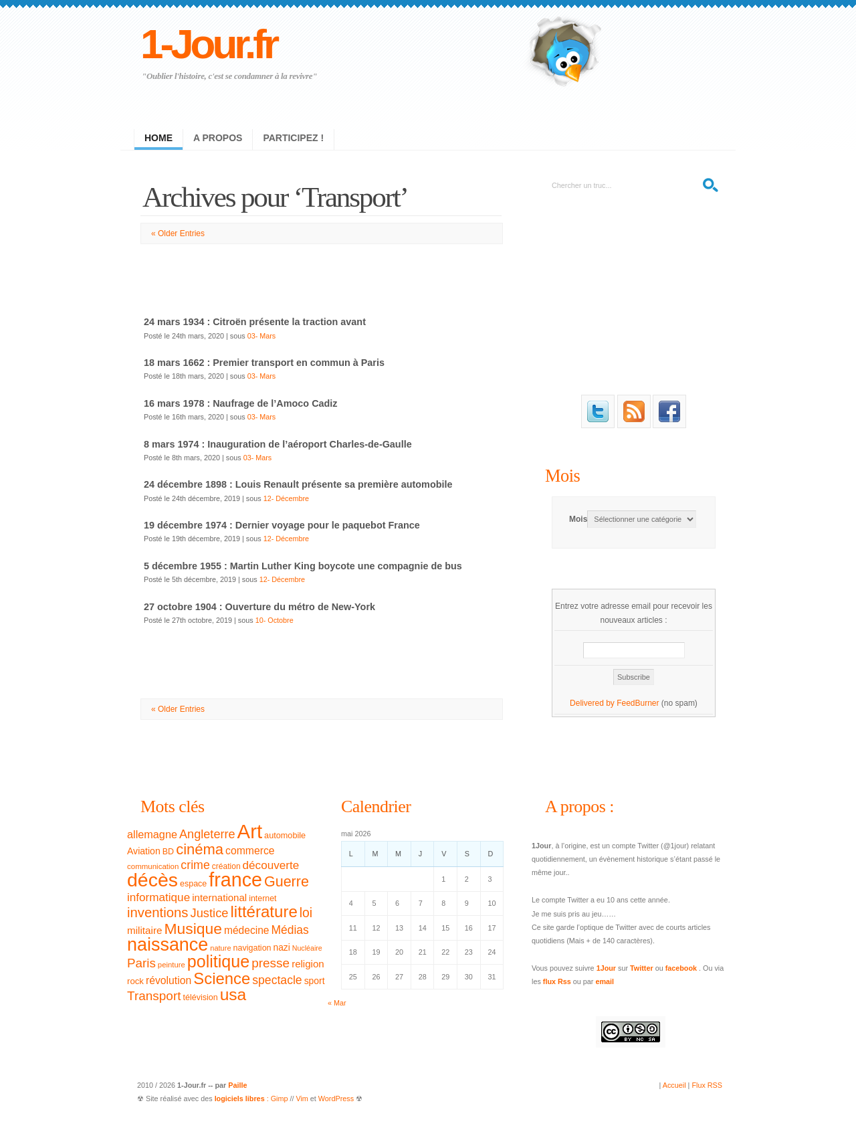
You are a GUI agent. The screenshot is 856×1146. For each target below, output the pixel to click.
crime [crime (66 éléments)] (195, 865)
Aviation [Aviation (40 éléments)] (143, 851)
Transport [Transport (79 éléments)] (154, 996)
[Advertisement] (321, 274)
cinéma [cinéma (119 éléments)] (199, 849)
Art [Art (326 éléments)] (249, 831)
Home (158, 137)
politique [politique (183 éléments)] (218, 961)
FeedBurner (638, 703)
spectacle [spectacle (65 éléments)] (277, 980)
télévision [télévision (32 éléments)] (200, 997)
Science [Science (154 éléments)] (221, 978)
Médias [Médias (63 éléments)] (290, 930)
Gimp (279, 1098)
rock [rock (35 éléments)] (135, 981)
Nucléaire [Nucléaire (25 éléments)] (307, 948)
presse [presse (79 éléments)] (270, 963)
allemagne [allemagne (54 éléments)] (152, 834)
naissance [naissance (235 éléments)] (167, 945)
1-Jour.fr (208, 44)
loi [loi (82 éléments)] (306, 913)
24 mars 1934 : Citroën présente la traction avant (255, 321)
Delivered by (593, 703)
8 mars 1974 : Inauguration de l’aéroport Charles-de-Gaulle (278, 444)
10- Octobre (274, 620)
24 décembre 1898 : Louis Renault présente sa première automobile (298, 484)
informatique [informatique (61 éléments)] (158, 897)
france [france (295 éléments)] (235, 879)
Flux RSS (706, 1085)
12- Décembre (286, 498)
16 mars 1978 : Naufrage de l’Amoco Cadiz (241, 403)
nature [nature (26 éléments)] (220, 948)
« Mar (337, 1003)
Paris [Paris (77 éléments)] (141, 963)
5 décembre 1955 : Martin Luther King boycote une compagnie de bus (303, 566)
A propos (217, 137)
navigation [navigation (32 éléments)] (252, 948)
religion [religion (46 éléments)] (308, 963)
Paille (237, 1085)
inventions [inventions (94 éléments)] (158, 912)
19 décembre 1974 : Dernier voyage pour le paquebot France (282, 525)
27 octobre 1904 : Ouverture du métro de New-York (259, 606)
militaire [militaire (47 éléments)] (144, 930)
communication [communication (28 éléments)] (153, 866)
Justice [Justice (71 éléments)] (210, 913)
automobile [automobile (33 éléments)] (285, 835)
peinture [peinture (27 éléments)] (171, 965)
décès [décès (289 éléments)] (152, 879)
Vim (302, 1098)
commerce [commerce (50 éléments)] (250, 850)
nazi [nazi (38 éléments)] (282, 948)
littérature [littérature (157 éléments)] (264, 911)
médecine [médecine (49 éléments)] (247, 930)
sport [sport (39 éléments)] (314, 980)
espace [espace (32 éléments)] (193, 883)
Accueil (674, 1085)
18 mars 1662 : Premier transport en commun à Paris (264, 362)
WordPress (336, 1098)
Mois (562, 476)
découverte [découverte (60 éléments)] (271, 865)
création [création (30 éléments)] (226, 866)
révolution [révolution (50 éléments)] (168, 980)
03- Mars (261, 336)
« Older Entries (178, 233)
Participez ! (293, 137)
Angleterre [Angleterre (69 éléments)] (207, 834)
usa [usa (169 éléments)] (233, 994)
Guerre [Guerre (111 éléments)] (286, 882)
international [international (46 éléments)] (219, 897)
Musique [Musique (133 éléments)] (192, 928)
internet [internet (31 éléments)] (262, 898)
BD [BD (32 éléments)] (168, 851)
